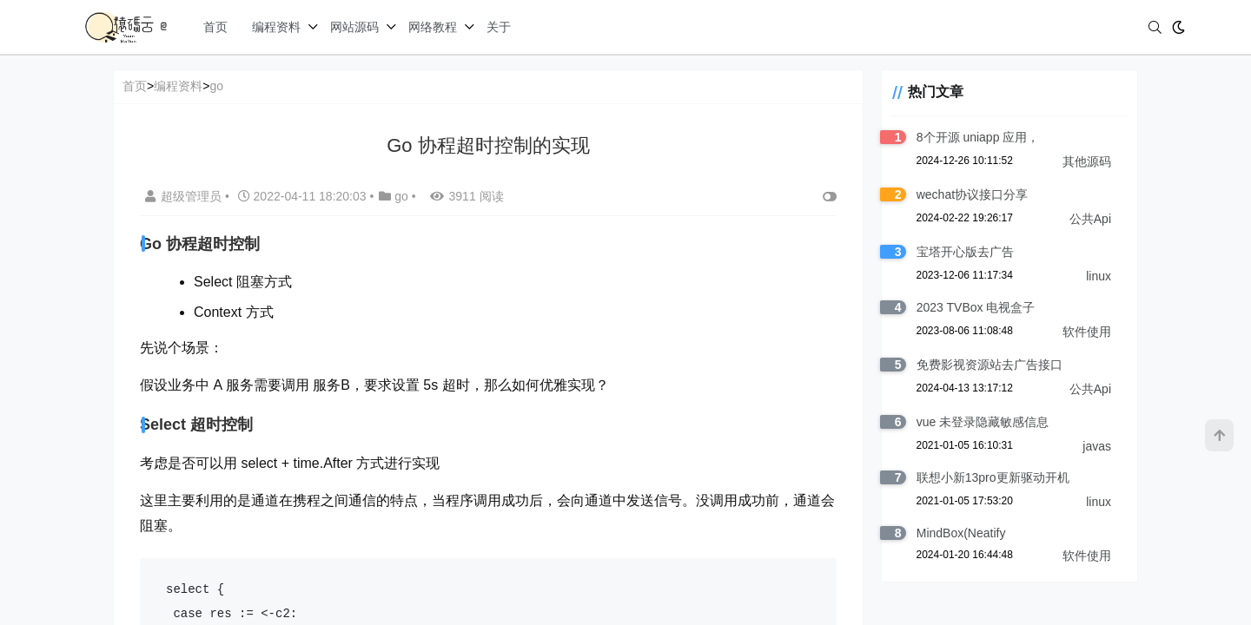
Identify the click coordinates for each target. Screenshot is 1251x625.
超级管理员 (185, 196)
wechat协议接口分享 (967, 194)
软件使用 (1086, 332)
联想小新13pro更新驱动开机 (987, 477)
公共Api (1090, 219)
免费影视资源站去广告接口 (984, 365)
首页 (215, 27)
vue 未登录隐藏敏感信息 (977, 422)
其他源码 (1086, 161)
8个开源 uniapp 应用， (973, 137)
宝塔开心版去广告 (960, 252)
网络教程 (432, 27)
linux (1098, 276)
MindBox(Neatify (956, 533)
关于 (498, 27)
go (216, 86)
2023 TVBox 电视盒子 (970, 307)
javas (1096, 446)
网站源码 (354, 27)
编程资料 (276, 27)
